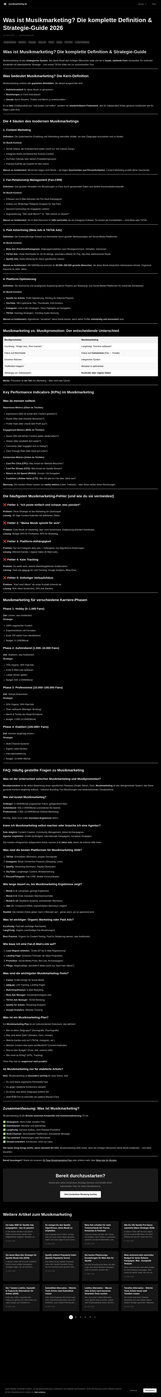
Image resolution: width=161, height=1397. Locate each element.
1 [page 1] (70, 1317)
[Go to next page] (95, 1317)
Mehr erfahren (39, 1392)
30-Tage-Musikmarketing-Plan (57, 1160)
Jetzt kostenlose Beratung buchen (80, 1194)
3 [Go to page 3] (80, 1317)
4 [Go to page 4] (85, 1317)
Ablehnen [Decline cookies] (133, 1390)
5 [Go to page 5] (90, 1317)
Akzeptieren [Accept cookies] (150, 1390)
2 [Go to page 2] (75, 1317)
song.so (26, 570)
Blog (154, 4)
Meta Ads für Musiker (106, 1160)
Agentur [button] (142, 4)
